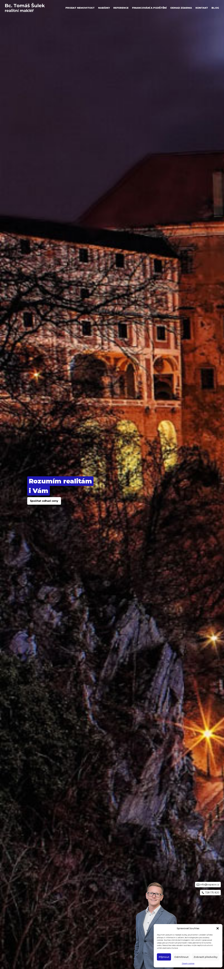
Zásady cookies (188, 963)
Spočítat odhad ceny (44, 500)
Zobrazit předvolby (205, 956)
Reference (120, 7)
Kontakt (201, 7)
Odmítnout (181, 956)
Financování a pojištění (149, 7)
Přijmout (164, 956)
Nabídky (104, 7)
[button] (217, 928)
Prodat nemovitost (80, 7)
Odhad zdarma (181, 7)
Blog (215, 7)
